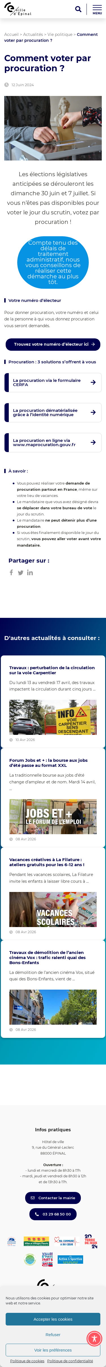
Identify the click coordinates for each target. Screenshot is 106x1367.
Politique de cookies (27, 1361)
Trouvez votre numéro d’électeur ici (51, 344)
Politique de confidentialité (70, 1361)
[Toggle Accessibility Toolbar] (94, 1338)
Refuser (53, 1334)
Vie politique (59, 34)
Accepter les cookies (53, 1319)
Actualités (33, 34)
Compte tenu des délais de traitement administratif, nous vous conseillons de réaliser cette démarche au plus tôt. (53, 262)
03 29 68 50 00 (53, 1214)
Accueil (11, 34)
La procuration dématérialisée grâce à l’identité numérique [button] (45, 412)
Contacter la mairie (53, 1198)
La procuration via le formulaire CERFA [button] (47, 382)
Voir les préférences (53, 1350)
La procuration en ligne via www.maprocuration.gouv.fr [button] (44, 442)
